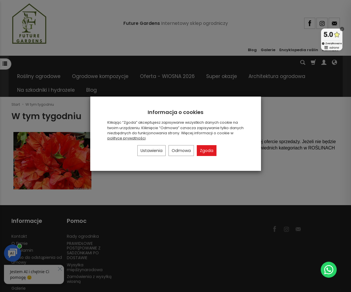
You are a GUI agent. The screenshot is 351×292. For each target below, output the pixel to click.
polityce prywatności (126, 138)
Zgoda (206, 150)
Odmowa (181, 150)
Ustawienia (152, 150)
